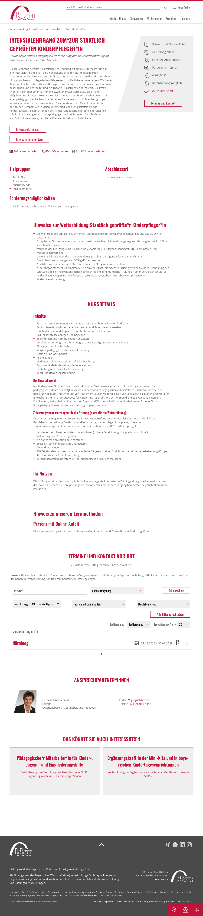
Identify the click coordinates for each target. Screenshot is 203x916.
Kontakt (97, 901)
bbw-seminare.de (17, 29)
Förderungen (154, 18)
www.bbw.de (161, 879)
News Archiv (183, 7)
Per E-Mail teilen (57, 151)
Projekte (171, 18)
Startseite (170, 901)
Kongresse (136, 18)
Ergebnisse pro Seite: (165, 624)
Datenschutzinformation (135, 901)
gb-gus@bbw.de (140, 700)
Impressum (109, 901)
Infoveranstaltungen (27, 129)
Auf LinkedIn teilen (25, 151)
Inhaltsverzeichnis (185, 901)
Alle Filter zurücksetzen (170, 614)
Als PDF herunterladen (91, 151)
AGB (119, 901)
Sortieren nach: (118, 624)
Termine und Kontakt (163, 103)
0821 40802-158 (141, 704)
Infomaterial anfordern (29, 139)
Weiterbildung (118, 18)
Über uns (185, 18)
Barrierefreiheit (156, 901)
